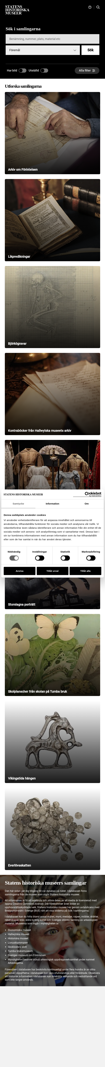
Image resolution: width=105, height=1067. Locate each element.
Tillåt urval (53, 571)
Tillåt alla (85, 571)
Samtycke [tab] (18, 503)
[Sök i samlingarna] (98, 7)
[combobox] (43, 50)
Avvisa (20, 571)
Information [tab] (52, 503)
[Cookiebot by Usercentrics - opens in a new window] (87, 494)
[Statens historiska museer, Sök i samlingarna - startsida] (17, 9)
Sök (90, 50)
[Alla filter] (87, 70)
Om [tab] (87, 503)
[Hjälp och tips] (89, 7)
